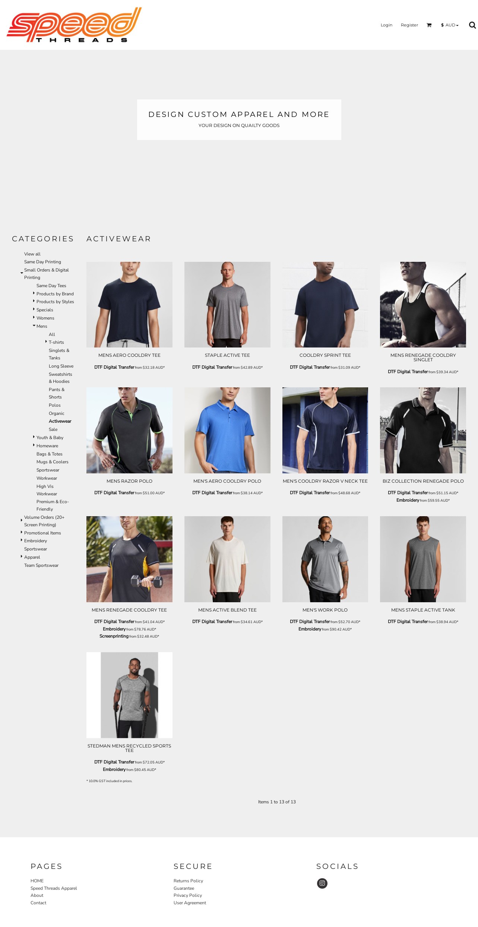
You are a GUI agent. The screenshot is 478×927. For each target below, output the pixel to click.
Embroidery (35, 541)
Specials (45, 310)
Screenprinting (114, 636)
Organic (56, 413)
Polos (55, 405)
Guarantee (184, 888)
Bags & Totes (50, 454)
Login (386, 25)
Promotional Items (42, 533)
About (37, 895)
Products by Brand (55, 294)
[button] (429, 25)
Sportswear (48, 470)
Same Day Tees (51, 286)
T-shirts (56, 342)
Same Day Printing (42, 262)
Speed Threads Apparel (54, 888)
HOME (37, 881)
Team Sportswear (41, 565)
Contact (38, 903)
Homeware (47, 446)
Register (409, 25)
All (52, 334)
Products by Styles (55, 302)
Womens (45, 318)
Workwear (47, 478)
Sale (53, 429)
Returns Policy (188, 881)
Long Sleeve (61, 366)
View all (32, 254)
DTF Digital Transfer (114, 367)
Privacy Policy (188, 895)
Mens (42, 326)
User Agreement (190, 903)
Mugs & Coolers (53, 462)
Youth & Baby (50, 438)
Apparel (32, 557)
